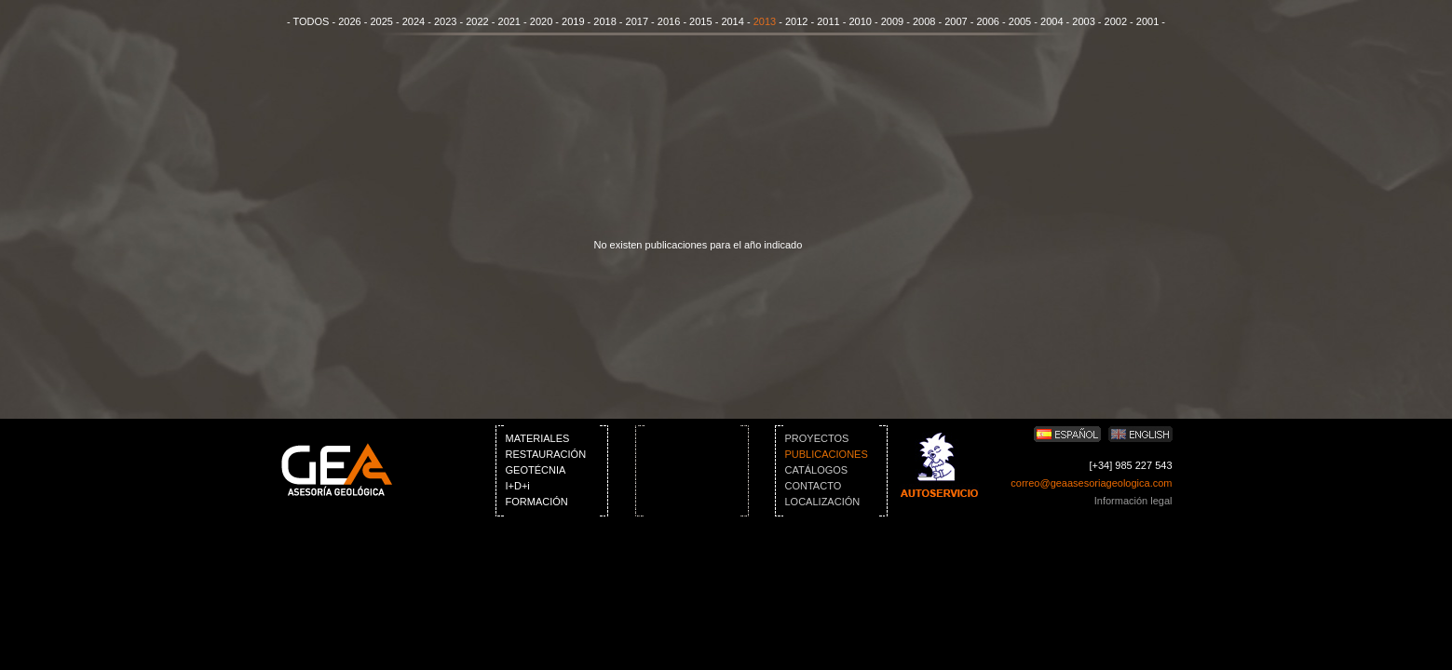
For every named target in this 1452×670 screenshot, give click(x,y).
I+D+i (518, 485)
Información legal (1133, 500)
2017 (637, 21)
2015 (700, 21)
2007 (955, 21)
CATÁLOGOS (816, 470)
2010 (859, 21)
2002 (1116, 21)
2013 (764, 21)
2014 (732, 21)
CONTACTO (813, 485)
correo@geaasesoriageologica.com (1091, 483)
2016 (669, 21)
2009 (892, 21)
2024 (413, 21)
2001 (1147, 21)
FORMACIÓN (537, 501)
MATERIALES (538, 438)
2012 (796, 21)
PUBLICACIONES (826, 454)
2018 (604, 21)
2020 (541, 21)
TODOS (310, 21)
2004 (1051, 21)
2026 (349, 21)
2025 (381, 21)
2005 (1020, 21)
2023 (445, 21)
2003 (1083, 21)
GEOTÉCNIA (536, 470)
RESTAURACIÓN (546, 454)
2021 (509, 21)
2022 (477, 21)
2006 (988, 21)
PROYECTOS (817, 438)
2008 (924, 21)
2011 (828, 21)
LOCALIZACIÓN (823, 501)
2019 (573, 21)
